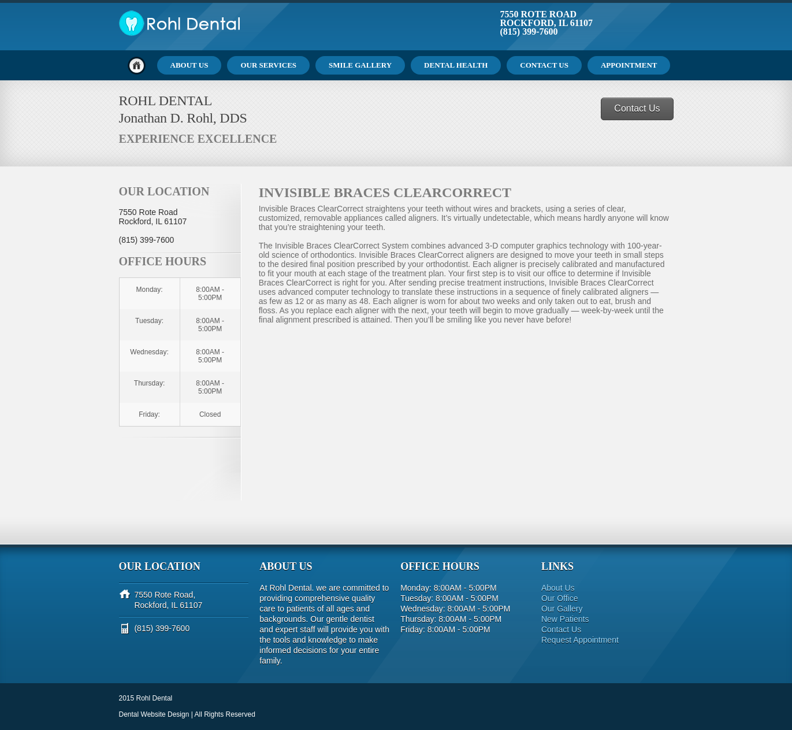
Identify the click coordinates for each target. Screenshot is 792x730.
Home (136, 65)
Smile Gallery (360, 65)
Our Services (268, 65)
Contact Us (544, 65)
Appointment (629, 65)
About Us (189, 65)
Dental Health (456, 65)
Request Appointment (580, 639)
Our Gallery (562, 608)
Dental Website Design (154, 714)
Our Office (559, 598)
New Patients (565, 619)
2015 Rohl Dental (146, 698)
